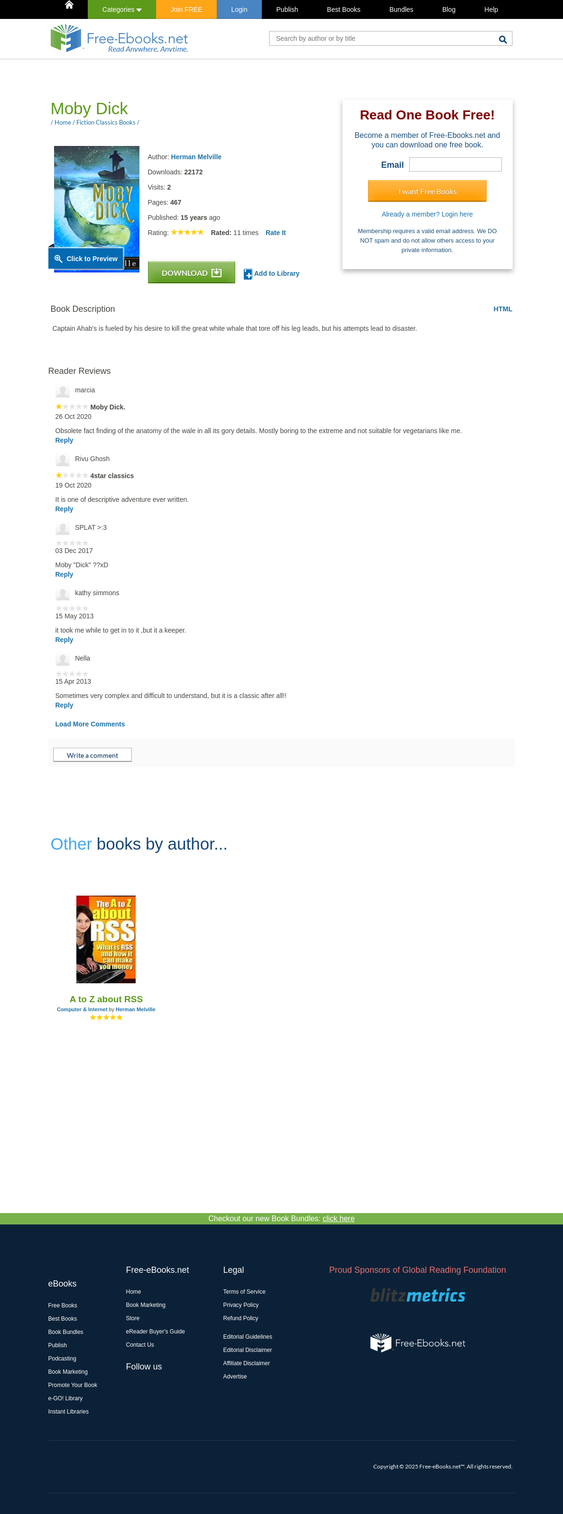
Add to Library (271, 274)
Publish (287, 9)
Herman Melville (196, 157)
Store (133, 1318)
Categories (122, 9)
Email (392, 165)
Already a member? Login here (427, 214)
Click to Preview (92, 259)
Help (491, 9)
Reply (64, 440)
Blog (448, 9)
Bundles (401, 9)
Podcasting (62, 1358)
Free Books (62, 1305)
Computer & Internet (82, 1009)
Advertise (235, 1376)
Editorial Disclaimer (247, 1350)
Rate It (276, 232)
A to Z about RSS (106, 999)
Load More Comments (90, 724)
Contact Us (140, 1345)
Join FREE (187, 9)
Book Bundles (65, 1332)
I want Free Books (427, 191)
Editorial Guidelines (247, 1336)
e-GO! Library (65, 1398)
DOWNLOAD (192, 272)
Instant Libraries (68, 1411)
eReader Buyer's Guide (155, 1331)
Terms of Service (244, 1291)
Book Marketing (68, 1372)
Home (133, 1291)
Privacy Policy (241, 1305)
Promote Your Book (72, 1385)
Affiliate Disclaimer (246, 1363)
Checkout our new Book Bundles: (281, 1219)
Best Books (343, 9)
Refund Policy (240, 1318)
